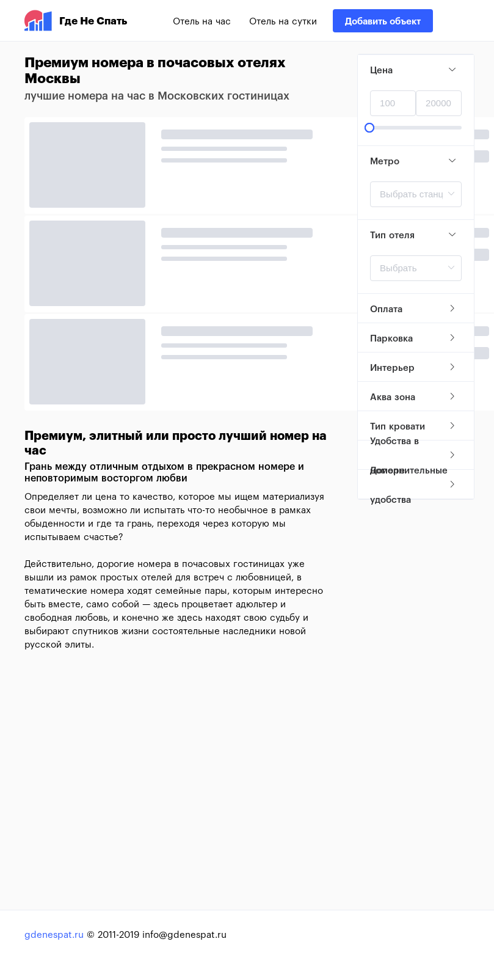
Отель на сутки (283, 20)
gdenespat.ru (54, 934)
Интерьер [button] (413, 367)
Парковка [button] (413, 337)
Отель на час (202, 20)
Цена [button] (413, 69)
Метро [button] (413, 160)
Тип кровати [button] (413, 425)
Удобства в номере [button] (413, 455)
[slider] (416, 127)
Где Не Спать (75, 20)
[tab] (416, 69)
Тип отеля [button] (413, 234)
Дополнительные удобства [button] (413, 484)
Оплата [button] (413, 308)
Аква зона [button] (413, 396)
